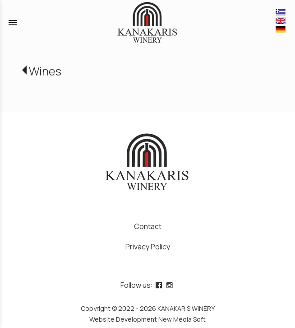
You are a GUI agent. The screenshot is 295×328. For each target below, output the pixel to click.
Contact (147, 226)
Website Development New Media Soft (147, 319)
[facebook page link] (160, 285)
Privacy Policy (147, 247)
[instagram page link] (170, 285)
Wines (45, 71)
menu (12, 22)
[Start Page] (147, 22)
